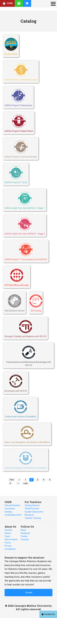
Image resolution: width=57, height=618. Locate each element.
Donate (28, 592)
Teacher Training (33, 518)
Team (7, 536)
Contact (8, 530)
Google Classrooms (34, 511)
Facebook (25, 533)
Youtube (25, 539)
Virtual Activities (12, 505)
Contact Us (48, 614)
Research (29, 515)
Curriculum (10, 508)
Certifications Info (13, 515)
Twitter (24, 536)
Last (26, 483)
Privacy (8, 546)
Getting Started (32, 505)
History (8, 533)
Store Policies (11, 539)
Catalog (8, 511)
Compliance (10, 549)
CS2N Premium (32, 508)
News (23, 530)
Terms (8, 542)
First (12, 479)
